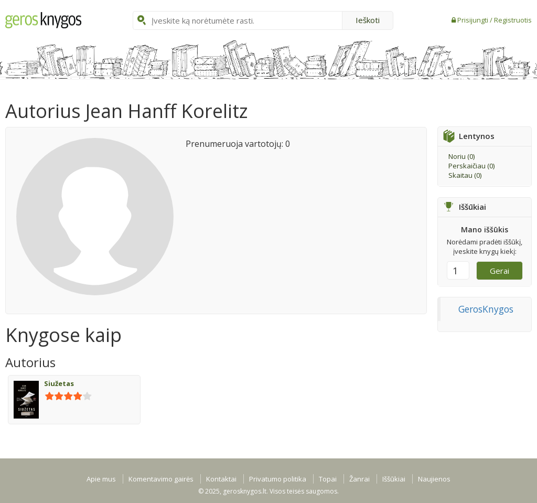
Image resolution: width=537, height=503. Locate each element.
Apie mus (101, 479)
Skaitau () (464, 175)
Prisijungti (473, 20)
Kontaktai (221, 479)
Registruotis (513, 20)
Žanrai (359, 479)
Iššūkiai (393, 479)
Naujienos (434, 479)
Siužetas (59, 383)
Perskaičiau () (471, 165)
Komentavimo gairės (161, 479)
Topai (328, 479)
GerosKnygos (485, 309)
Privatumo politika (277, 479)
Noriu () (461, 156)
